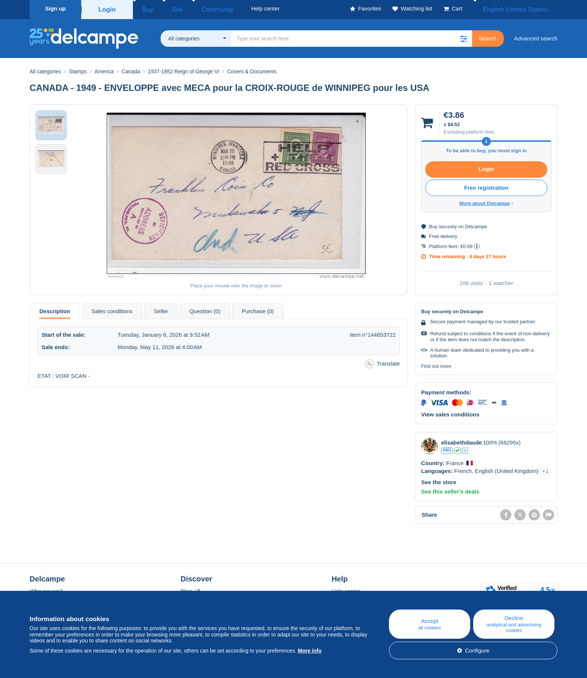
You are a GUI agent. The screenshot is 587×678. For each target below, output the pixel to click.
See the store (438, 480)
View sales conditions (450, 412)
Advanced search (535, 36)
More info (310, 651)
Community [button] (200, 8)
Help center (346, 589)
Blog (189, 589)
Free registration (486, 185)
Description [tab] (54, 309)
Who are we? (46, 589)
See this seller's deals (450, 489)
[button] (464, 36)
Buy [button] (145, 8)
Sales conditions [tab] (112, 309)
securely (448, 224)
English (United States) (523, 8)
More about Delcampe (486, 201)
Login (107, 8)
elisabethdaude (461, 440)
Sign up (55, 8)
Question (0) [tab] (204, 309)
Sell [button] (168, 8)
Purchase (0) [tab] (258, 309)
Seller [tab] (161, 309)
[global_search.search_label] (351, 36)
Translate (382, 361)
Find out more (436, 364)
